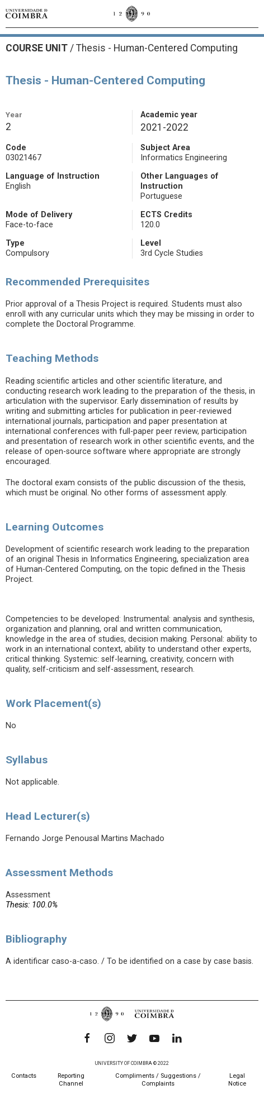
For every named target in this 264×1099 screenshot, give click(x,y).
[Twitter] (132, 1038)
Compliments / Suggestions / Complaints (158, 1079)
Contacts (23, 1075)
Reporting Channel (71, 1079)
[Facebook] (87, 1038)
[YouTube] (154, 1038)
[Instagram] (109, 1038)
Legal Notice (237, 1079)
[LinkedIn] (177, 1038)
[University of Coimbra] (27, 13)
